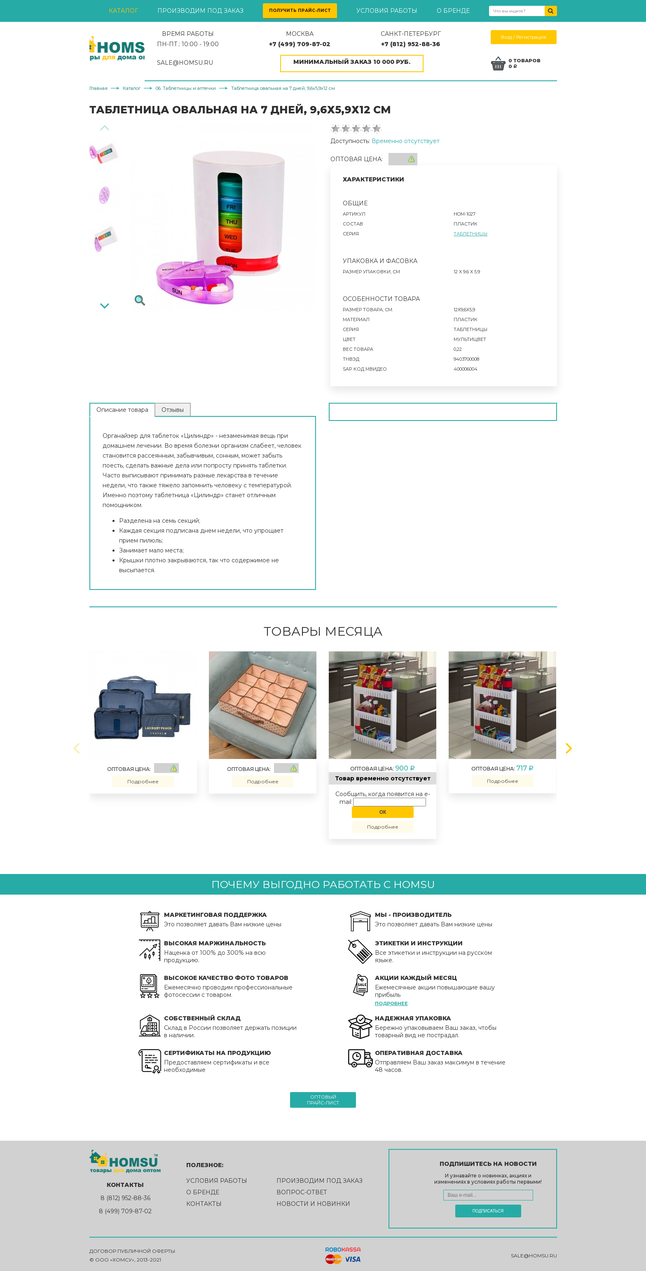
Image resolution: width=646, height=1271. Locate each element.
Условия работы (386, 10)
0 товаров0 (527, 62)
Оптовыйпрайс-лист (323, 1097)
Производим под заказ (200, 10)
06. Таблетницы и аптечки (186, 86)
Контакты (204, 1201)
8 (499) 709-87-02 (125, 1208)
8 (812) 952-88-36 (125, 1195)
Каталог (123, 10)
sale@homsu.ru (534, 1253)
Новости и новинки (313, 1201)
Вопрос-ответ (301, 1189)
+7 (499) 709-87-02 (322, 44)
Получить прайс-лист (300, 10)
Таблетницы (470, 231)
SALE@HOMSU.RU (218, 62)
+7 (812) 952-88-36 (421, 44)
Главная (98, 86)
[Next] (104, 302)
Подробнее (143, 779)
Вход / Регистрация (524, 37)
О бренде (453, 10)
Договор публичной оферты (132, 1249)
